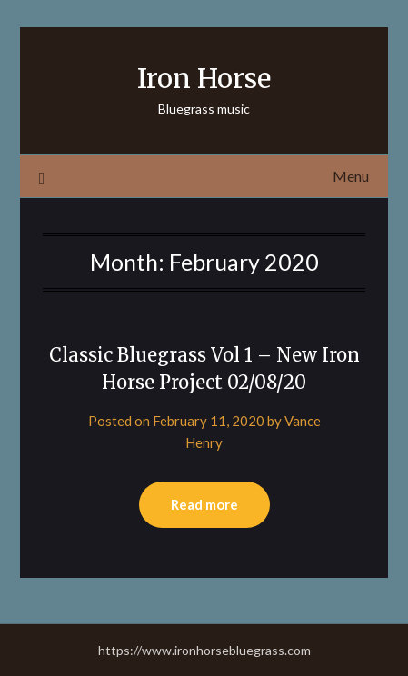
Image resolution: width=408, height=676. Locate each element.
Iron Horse (204, 78)
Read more (204, 504)
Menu (351, 175)
